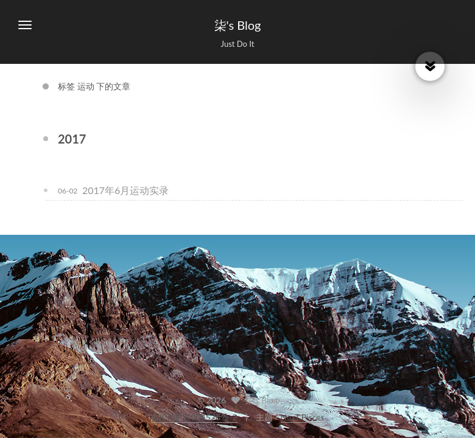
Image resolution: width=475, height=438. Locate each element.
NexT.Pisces (303, 417)
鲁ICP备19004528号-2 (194, 417)
